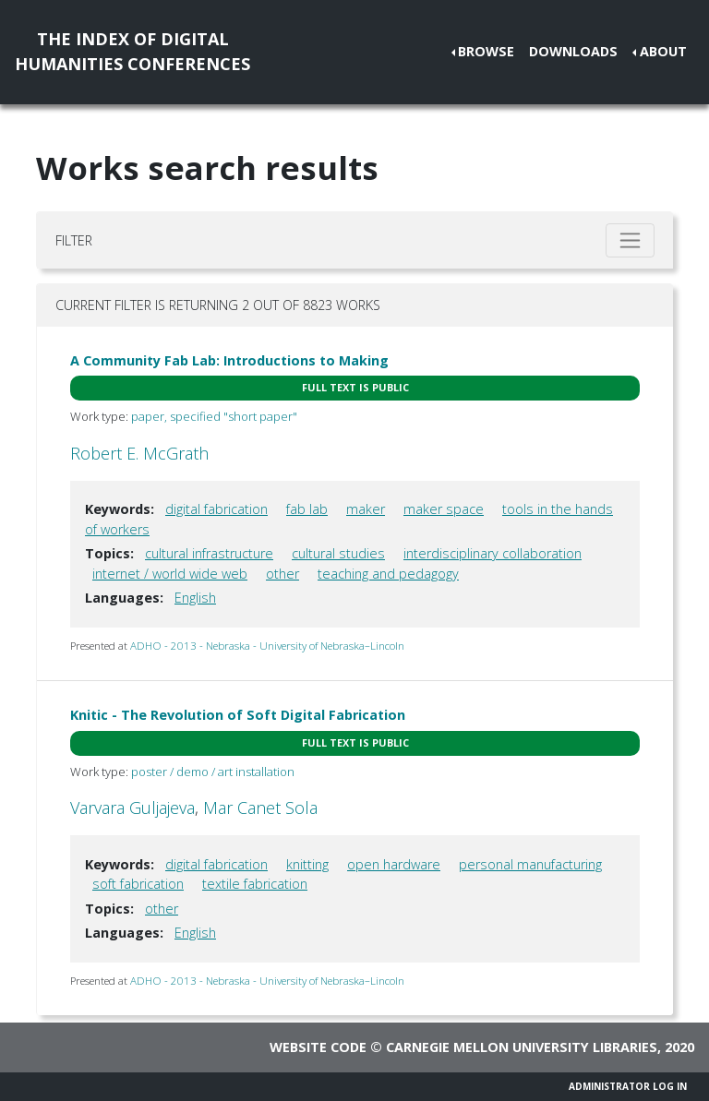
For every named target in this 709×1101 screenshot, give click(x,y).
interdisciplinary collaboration (492, 553)
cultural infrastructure (209, 553)
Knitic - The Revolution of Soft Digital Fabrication (237, 715)
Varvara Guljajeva (132, 807)
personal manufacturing (530, 864)
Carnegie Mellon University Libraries (521, 1047)
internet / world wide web (169, 573)
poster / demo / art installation (212, 771)
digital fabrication (216, 509)
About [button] (663, 51)
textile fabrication (254, 883)
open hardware (393, 864)
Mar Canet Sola (260, 807)
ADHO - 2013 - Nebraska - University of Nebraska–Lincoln (267, 645)
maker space (443, 509)
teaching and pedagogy (388, 573)
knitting (307, 864)
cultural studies (338, 553)
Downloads (573, 51)
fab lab (307, 509)
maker (365, 509)
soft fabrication (138, 883)
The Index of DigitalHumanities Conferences (132, 51)
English (195, 597)
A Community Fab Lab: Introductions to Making (229, 360)
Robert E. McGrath (139, 453)
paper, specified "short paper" (214, 416)
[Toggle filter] (630, 240)
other (282, 573)
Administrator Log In (628, 1086)
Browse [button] (486, 51)
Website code (318, 1047)
